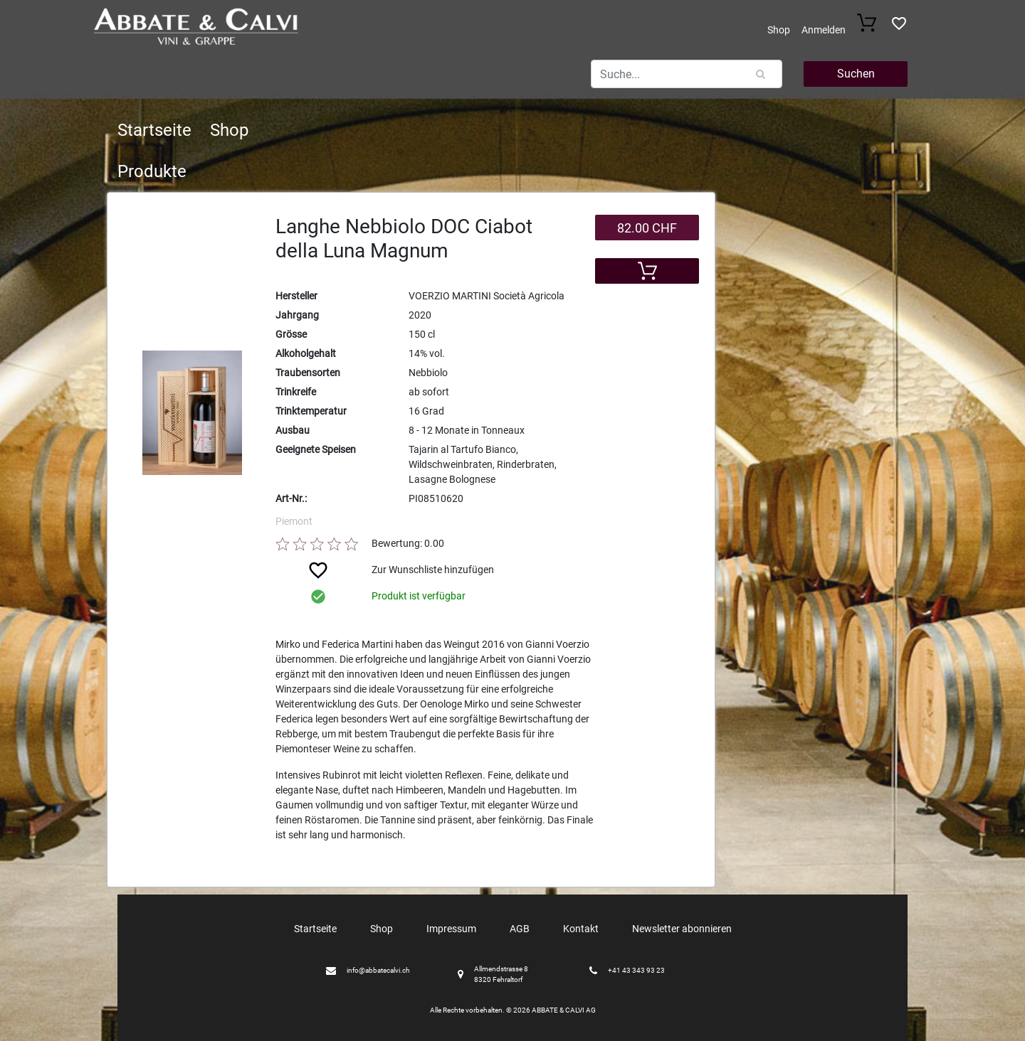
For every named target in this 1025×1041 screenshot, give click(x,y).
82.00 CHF (647, 227)
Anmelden (823, 30)
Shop (778, 30)
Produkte (151, 171)
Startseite (154, 130)
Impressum (451, 928)
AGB (520, 928)
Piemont (293, 521)
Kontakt (581, 928)
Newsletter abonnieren (682, 928)
